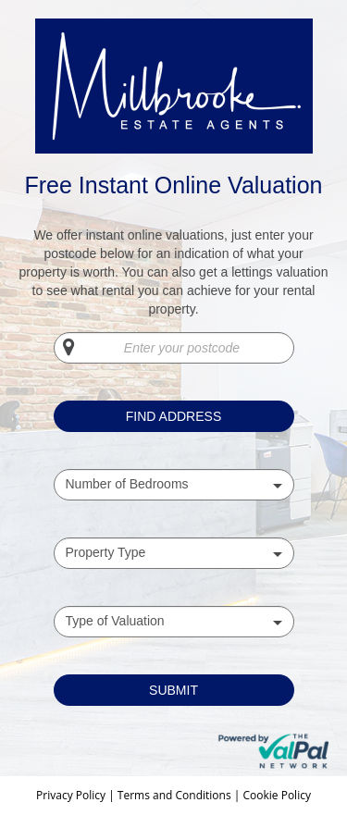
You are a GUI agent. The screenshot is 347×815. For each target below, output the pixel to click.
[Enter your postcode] (174, 348)
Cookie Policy (276, 795)
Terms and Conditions (174, 795)
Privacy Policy (72, 795)
